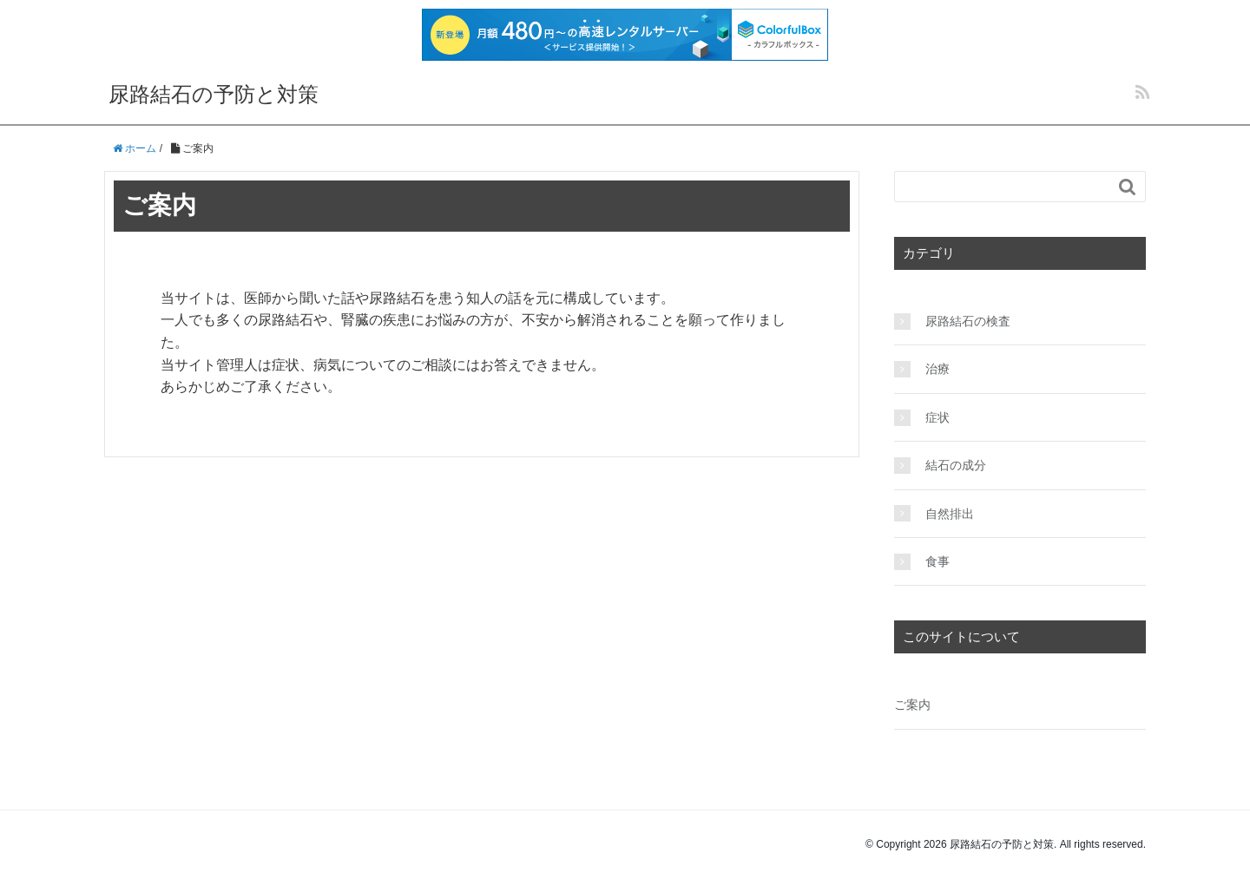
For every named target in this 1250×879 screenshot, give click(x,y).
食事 (937, 561)
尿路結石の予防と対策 (214, 94)
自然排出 (949, 514)
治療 (937, 369)
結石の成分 (955, 465)
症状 (937, 417)
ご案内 (912, 705)
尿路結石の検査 (967, 321)
